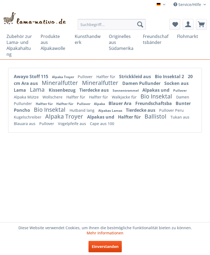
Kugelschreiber (28, 117)
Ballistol (156, 116)
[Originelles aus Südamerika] (122, 42)
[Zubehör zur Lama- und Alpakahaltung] (20, 45)
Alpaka (100, 103)
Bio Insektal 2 (170, 76)
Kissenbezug (63, 90)
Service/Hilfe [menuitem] (187, 4)
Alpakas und (156, 90)
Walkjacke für (125, 97)
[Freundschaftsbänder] (156, 39)
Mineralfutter (60, 83)
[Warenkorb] (201, 24)
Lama (38, 89)
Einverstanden (105, 246)
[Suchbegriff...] (112, 24)
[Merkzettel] (174, 24)
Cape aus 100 (102, 123)
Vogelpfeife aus (72, 123)
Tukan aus (179, 117)
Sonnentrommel (126, 90)
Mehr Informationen (105, 232)
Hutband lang (83, 110)
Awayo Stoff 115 (31, 76)
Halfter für (106, 76)
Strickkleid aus (135, 76)
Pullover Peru (171, 110)
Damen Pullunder (142, 83)
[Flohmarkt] (190, 36)
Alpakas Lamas (110, 110)
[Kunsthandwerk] (88, 39)
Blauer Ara (121, 103)
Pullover (86, 76)
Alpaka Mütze (27, 97)
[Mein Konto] (188, 24)
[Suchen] (140, 24)
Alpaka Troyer (63, 77)
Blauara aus (25, 123)
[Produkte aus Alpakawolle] (54, 42)
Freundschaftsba (154, 103)
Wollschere (53, 97)
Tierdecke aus (94, 90)
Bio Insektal (156, 96)
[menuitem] (112, 24)
